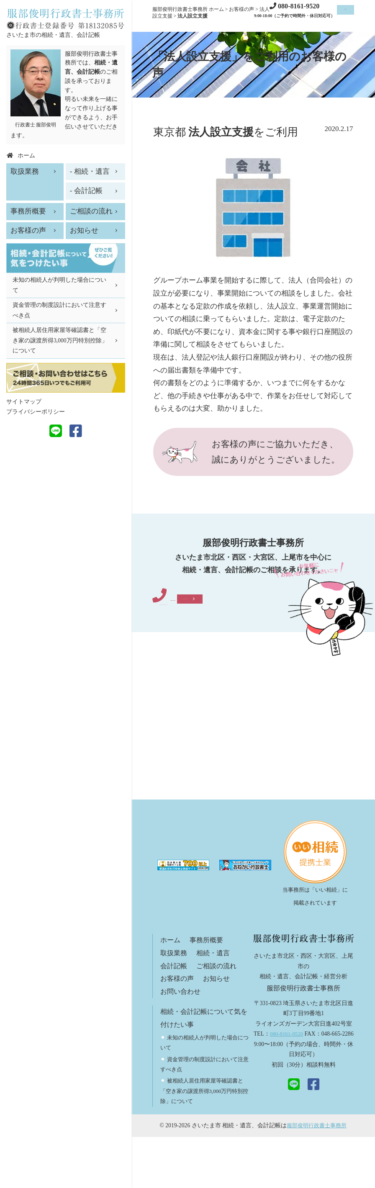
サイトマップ (23, 402)
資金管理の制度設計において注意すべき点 (59, 310)
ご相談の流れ (219, 1017)
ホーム (171, 991)
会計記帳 (174, 1017)
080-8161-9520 (213, 614)
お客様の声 (178, 1030)
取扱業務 (174, 1004)
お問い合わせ (181, 1043)
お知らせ (219, 1030)
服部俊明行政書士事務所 (317, 1176)
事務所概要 (208, 991)
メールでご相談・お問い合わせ (210, 648)
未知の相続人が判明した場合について (59, 285)
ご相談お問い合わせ (335, 16)
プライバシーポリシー (35, 412)
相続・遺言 (216, 1004)
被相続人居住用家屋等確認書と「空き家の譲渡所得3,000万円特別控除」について (204, 1142)
